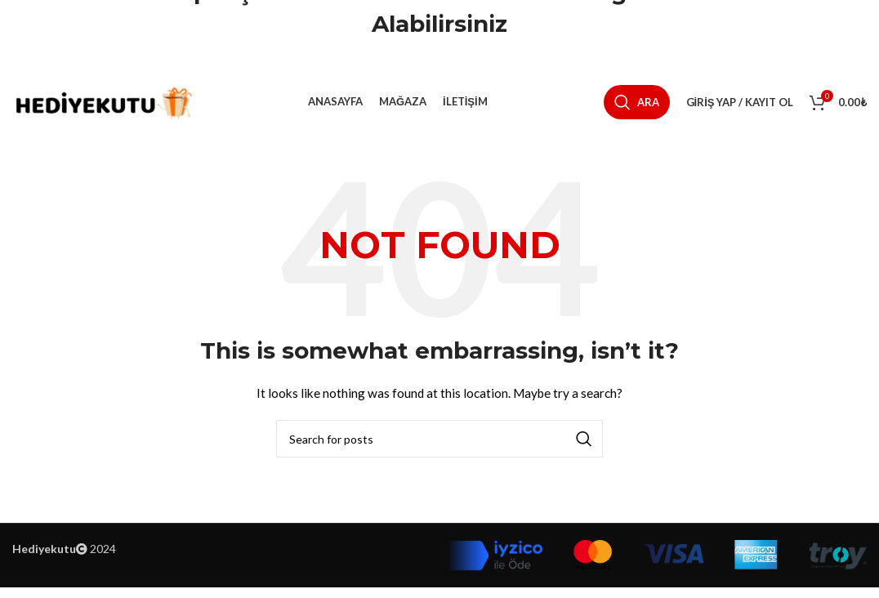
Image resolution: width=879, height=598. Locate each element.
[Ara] (637, 107)
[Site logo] (102, 107)
